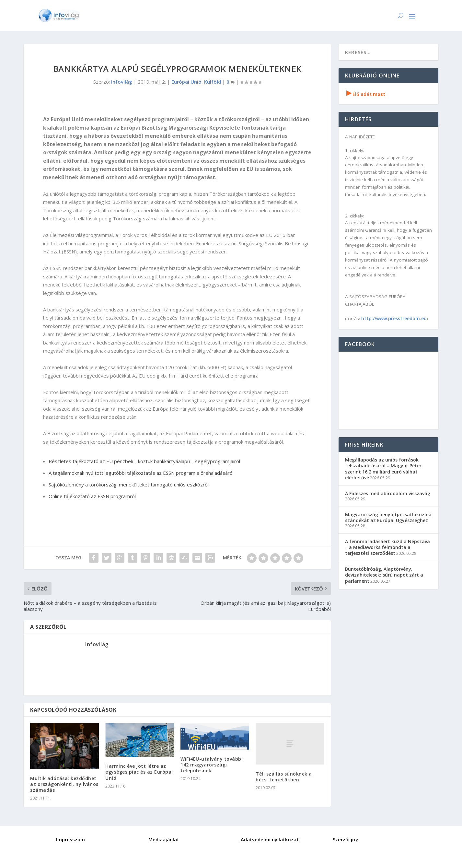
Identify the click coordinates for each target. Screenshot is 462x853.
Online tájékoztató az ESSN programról (92, 496)
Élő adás (365, 94)
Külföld (212, 81)
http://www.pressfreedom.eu (394, 318)
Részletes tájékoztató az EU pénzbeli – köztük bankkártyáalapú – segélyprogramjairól (144, 461)
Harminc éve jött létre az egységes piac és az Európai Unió (139, 772)
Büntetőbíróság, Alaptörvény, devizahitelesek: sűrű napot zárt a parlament (384, 575)
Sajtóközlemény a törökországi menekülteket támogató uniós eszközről (129, 484)
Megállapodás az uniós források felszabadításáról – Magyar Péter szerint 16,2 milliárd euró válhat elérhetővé (383, 469)
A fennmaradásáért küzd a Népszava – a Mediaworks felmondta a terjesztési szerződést (387, 547)
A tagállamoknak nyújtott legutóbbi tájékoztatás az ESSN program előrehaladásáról (141, 473)
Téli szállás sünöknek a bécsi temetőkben (284, 777)
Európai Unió (186, 81)
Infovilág (121, 81)
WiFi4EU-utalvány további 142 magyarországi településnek (211, 765)
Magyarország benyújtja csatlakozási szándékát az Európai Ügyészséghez (388, 517)
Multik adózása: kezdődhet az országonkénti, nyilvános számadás (64, 784)
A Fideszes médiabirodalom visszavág (387, 493)
